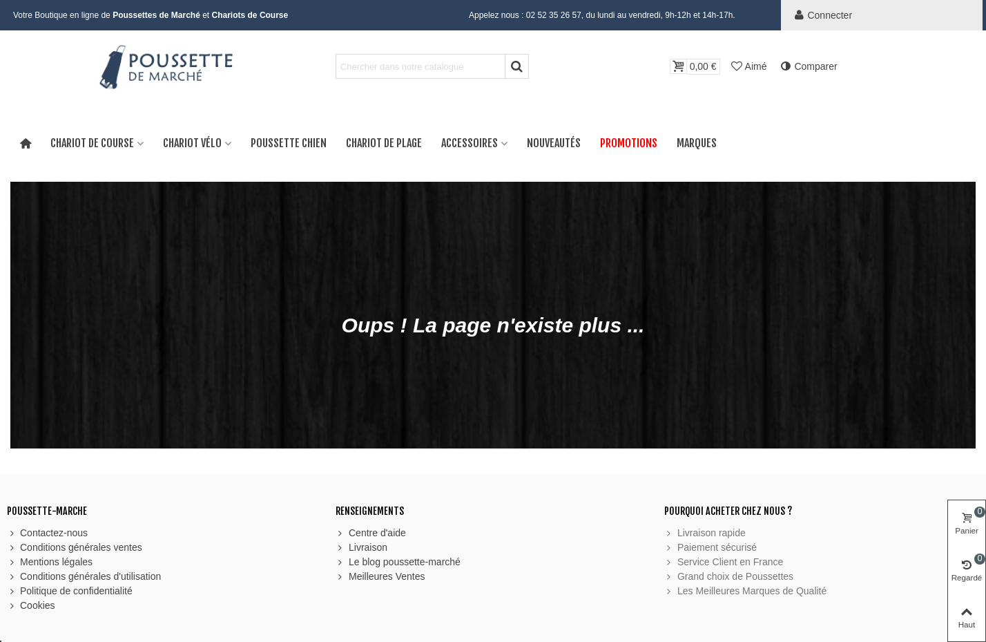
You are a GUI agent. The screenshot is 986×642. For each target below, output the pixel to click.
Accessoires (469, 143)
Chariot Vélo (192, 143)
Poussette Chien (289, 143)
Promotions (628, 143)
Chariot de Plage (384, 143)
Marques (697, 143)
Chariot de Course (92, 143)
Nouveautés (554, 143)
